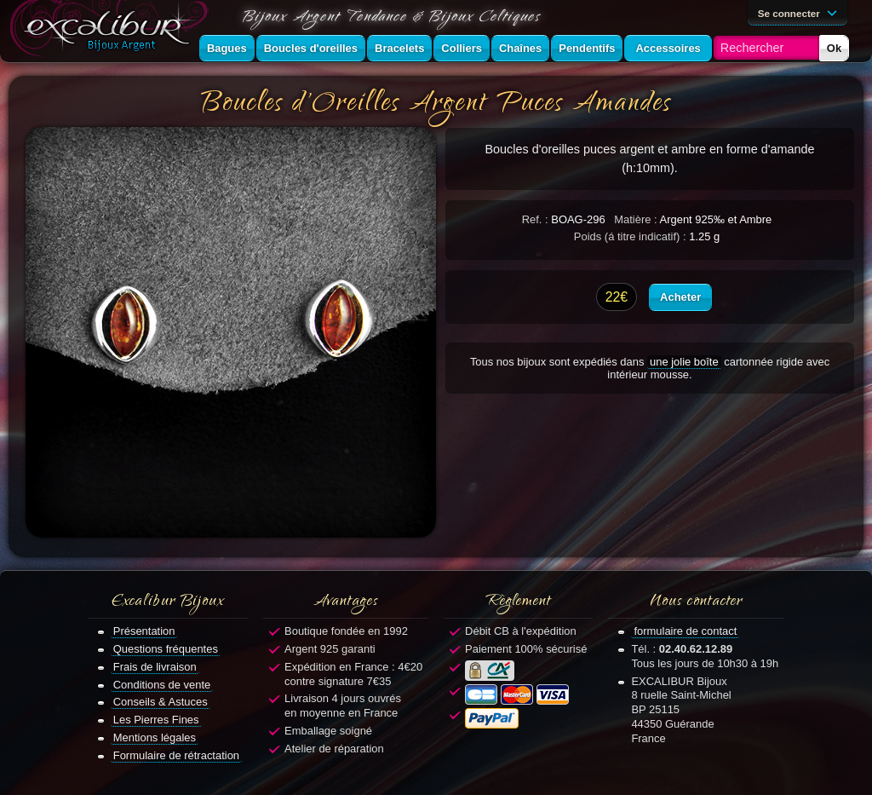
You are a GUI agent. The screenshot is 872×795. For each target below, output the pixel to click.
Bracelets (399, 48)
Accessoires (667, 48)
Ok (834, 48)
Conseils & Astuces (160, 701)
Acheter (680, 297)
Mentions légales (154, 737)
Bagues (227, 48)
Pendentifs (587, 48)
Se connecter (800, 11)
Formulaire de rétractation (176, 755)
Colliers (461, 48)
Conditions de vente (162, 684)
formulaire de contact (685, 631)
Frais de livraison (155, 666)
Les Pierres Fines (156, 719)
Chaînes (520, 48)
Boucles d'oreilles (311, 48)
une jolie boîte (684, 361)
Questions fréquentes (165, 648)
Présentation (144, 631)
